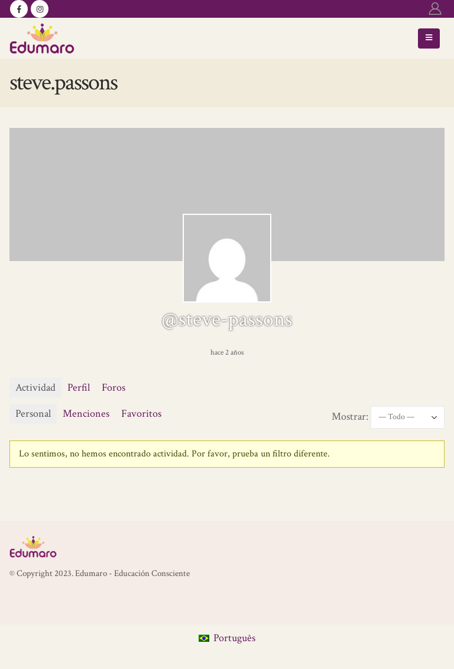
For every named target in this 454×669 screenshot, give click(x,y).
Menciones (86, 413)
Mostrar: (350, 416)
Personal (33, 413)
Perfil (78, 387)
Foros (113, 387)
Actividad (35, 387)
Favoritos (141, 413)
